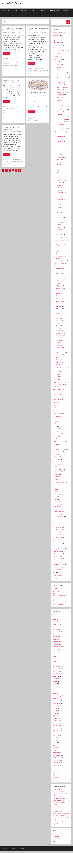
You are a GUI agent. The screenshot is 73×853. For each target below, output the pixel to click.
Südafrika (59, 232)
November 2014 (57, 728)
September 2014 (57, 733)
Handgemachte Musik (11, 108)
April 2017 (55, 656)
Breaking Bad (59, 136)
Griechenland (60, 185)
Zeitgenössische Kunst (60, 408)
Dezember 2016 (57, 666)
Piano (4, 110)
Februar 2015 (56, 720)
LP (17, 108)
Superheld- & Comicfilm (62, 367)
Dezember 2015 (57, 696)
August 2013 (56, 765)
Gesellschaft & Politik (58, 389)
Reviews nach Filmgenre (61, 301)
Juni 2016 (55, 681)
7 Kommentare (33, 120)
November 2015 (57, 698)
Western (58, 379)
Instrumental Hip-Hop (60, 529)
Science (55, 561)
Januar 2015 (56, 723)
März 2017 (55, 659)
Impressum (5, 15)
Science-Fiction (60, 360)
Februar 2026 (56, 617)
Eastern (58, 323)
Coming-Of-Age (60, 316)
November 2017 (57, 644)
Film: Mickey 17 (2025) (58, 588)
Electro (57, 457)
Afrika (58, 212)
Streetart (56, 405)
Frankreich (60, 182)
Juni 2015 (55, 710)
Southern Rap (58, 534)
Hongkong (14, 163)
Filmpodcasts (57, 551)
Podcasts (24, 10)
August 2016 (56, 676)
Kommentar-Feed (57, 838)
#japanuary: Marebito (58, 604)
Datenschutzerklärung (18, 15)
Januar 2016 (56, 693)
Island (58, 187)
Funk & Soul (58, 494)
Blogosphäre (43, 10)
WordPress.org (56, 841)
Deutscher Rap (59, 525)
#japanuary (60, 112)
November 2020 (57, 631)
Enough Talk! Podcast (59, 549)
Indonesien (60, 159)
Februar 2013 (56, 779)
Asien (18, 159)
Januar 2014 (56, 752)
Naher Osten (60, 227)
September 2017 (57, 646)
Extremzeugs (57, 575)
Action (6, 159)
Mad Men (58, 139)
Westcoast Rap (59, 537)
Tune (56, 438)
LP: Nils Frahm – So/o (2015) (11, 80)
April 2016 (55, 686)
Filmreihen (59, 64)
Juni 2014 (55, 740)
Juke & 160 (57, 471)
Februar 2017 (56, 661)
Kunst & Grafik (56, 402)
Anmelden (55, 834)
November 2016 (57, 668)
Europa (58, 170)
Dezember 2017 (57, 641)
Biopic (57, 313)
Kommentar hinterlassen (11, 65)
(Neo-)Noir (59, 306)
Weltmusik (58, 519)
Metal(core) (58, 504)
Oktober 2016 (56, 671)
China (58, 154)
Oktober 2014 (56, 730)
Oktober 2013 (56, 760)
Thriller (18, 163)
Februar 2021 (56, 624)
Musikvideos (58, 431)
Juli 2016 (55, 678)
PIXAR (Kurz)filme (61, 72)
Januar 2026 (56, 619)
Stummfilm (59, 298)
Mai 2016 (55, 683)
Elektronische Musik (59, 441)
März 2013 (55, 777)
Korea (58, 164)
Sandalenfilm (59, 355)
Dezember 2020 (57, 629)
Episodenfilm (59, 281)
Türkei (58, 237)
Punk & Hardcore (59, 511)
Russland (59, 229)
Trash (57, 376)
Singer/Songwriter (60, 514)
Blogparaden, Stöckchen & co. (61, 38)
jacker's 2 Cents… (12, 3)
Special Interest (58, 558)
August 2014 (56, 735)
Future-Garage (59, 464)
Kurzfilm (58, 291)
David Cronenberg (62, 82)
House (56, 466)
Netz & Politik (57, 556)
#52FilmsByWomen (62, 109)
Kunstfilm (58, 345)
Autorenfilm (59, 271)
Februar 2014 (56, 750)
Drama (39, 68)
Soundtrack (58, 436)
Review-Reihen (59, 62)
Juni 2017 (55, 654)
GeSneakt (59, 114)
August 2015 (56, 705)
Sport (54, 572)
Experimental (58, 461)
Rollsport (56, 578)
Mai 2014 (55, 742)
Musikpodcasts (58, 554)
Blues (56, 489)
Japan (58, 162)
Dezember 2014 (57, 725)
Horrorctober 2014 (62, 117)
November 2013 (57, 757)
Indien (58, 219)
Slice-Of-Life (59, 365)
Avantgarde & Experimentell (62, 485)
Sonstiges (66, 10)
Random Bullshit (58, 543)
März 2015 (55, 718)
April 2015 (55, 715)
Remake (58, 293)
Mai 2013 (55, 772)
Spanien (59, 202)
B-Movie (58, 273)
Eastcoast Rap (58, 527)
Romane (56, 53)
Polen (58, 197)
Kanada (59, 222)
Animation (5, 60)
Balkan (59, 173)
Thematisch (59, 100)
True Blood (59, 144)
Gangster (58, 330)
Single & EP (58, 433)
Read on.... (6, 53)
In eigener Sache (55, 10)
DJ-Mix (57, 419)
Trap (56, 479)
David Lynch (60, 84)
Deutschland (60, 180)
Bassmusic (57, 447)
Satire (57, 357)
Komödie (14, 62)
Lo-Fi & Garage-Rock (60, 501)
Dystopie (58, 321)
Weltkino (58, 210)
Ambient (57, 444)
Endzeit (58, 326)
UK (58, 204)
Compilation (58, 416)
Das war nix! (59, 254)
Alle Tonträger (17, 106)
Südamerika (60, 234)
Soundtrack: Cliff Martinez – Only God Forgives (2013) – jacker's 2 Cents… (61, 820)
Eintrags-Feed (56, 836)
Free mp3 (57, 421)
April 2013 (55, 775)
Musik (16, 10)
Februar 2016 (56, 691)
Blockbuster (6, 161)
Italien (58, 190)
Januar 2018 (56, 639)
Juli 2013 (55, 767)
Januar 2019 (56, 636)
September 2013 (57, 762)
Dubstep (57, 454)
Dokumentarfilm (60, 278)
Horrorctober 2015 (62, 119)
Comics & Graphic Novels (60, 50)
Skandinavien (60, 199)
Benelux (59, 175)
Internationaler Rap (60, 532)
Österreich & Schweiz (62, 192)
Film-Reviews (11, 60)
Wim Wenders (61, 94)
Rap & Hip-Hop (58, 522)
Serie (57, 295)
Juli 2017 (55, 651)
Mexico (59, 224)
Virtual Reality (57, 569)
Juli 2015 (55, 708)
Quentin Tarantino (61, 92)
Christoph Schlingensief (63, 78)
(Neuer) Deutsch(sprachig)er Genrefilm (62, 105)
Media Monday (58, 45)
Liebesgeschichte (60, 347)
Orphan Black (59, 141)
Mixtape (57, 429)
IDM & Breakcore (59, 469)
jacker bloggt (57, 394)
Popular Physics (58, 567)
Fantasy (58, 328)
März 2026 (55, 614)
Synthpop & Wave (59, 516)
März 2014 (55, 747)
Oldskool (57, 474)
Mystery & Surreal (60, 352)
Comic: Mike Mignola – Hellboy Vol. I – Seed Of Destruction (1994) (61, 794)
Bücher (33, 10)
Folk (56, 492)
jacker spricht (57, 399)
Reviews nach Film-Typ (61, 263)
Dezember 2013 (57, 755)
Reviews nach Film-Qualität (62, 240)
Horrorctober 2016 (62, 121)
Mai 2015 (55, 713)
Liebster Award (58, 42)
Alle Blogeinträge (14, 58)
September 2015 (57, 703)
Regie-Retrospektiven (62, 75)
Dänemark (60, 177)
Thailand (59, 167)
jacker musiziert (58, 397)
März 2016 (55, 688)
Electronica (58, 459)
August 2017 (56, 649)
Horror (57, 337)
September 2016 (57, 673)
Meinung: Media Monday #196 (37, 92)
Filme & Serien (6, 10)
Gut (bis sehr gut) (7, 62)
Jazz (56, 499)
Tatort (57, 371)
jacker (20, 32)
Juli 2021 (55, 622)
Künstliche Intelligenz (59, 564)
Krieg (57, 342)
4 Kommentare (33, 73)
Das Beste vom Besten (62, 249)
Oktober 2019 (56, 634)
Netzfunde (55, 540)
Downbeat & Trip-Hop (60, 449)
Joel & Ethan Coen (62, 87)
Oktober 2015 (56, 701)
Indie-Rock (58, 497)
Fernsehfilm (59, 283)
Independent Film (32, 72)
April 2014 (55, 745)
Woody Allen (60, 97)
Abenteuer (7, 58)
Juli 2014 (55, 738)
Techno (57, 476)
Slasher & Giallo (60, 362)
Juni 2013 (55, 770)
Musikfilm (58, 350)
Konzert (57, 424)
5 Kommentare (8, 164)
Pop (56, 509)
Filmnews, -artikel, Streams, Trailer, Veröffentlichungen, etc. (61, 384)
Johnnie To (60, 89)
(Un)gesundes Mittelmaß (62, 245)
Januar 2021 (56, 627)
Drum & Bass (58, 452)
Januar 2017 (56, 664)
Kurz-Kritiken (60, 124)
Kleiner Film (39, 72)
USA (8, 63)
